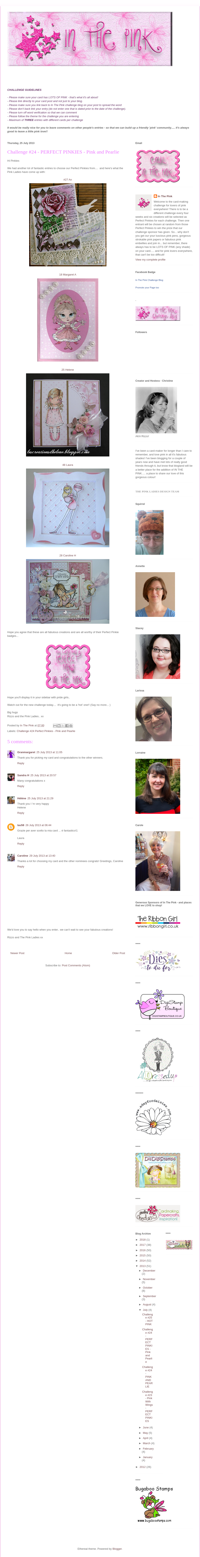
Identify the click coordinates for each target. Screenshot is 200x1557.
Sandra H (23, 775)
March (147, 1443)
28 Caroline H (67, 555)
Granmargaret (26, 752)
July (146, 1309)
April (146, 1438)
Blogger (117, 1548)
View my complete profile (150, 259)
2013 (143, 1266)
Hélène (21, 798)
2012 (143, 1466)
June (146, 1427)
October (147, 1287)
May (146, 1432)
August (147, 1304)
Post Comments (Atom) (76, 965)
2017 (143, 1244)
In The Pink (165, 196)
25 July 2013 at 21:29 (40, 798)
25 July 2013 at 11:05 (49, 752)
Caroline (22, 855)
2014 (143, 1260)
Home (68, 953)
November (149, 1279)
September (149, 1296)
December (149, 1270)
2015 (143, 1255)
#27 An (68, 179)
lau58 (20, 825)
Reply (20, 763)
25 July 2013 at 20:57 (43, 775)
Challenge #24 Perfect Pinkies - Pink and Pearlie (46, 731)
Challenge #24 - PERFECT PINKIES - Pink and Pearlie (147, 1345)
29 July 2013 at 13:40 (42, 855)
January (147, 1457)
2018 (143, 1239)
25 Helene (67, 369)
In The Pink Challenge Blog (149, 280)
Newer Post (17, 953)
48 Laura (67, 464)
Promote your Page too (147, 287)
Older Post (118, 953)
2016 (143, 1250)
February (148, 1448)
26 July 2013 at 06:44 (38, 825)
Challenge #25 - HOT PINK (147, 1319)
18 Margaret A (67, 274)
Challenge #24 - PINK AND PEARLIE (147, 1376)
